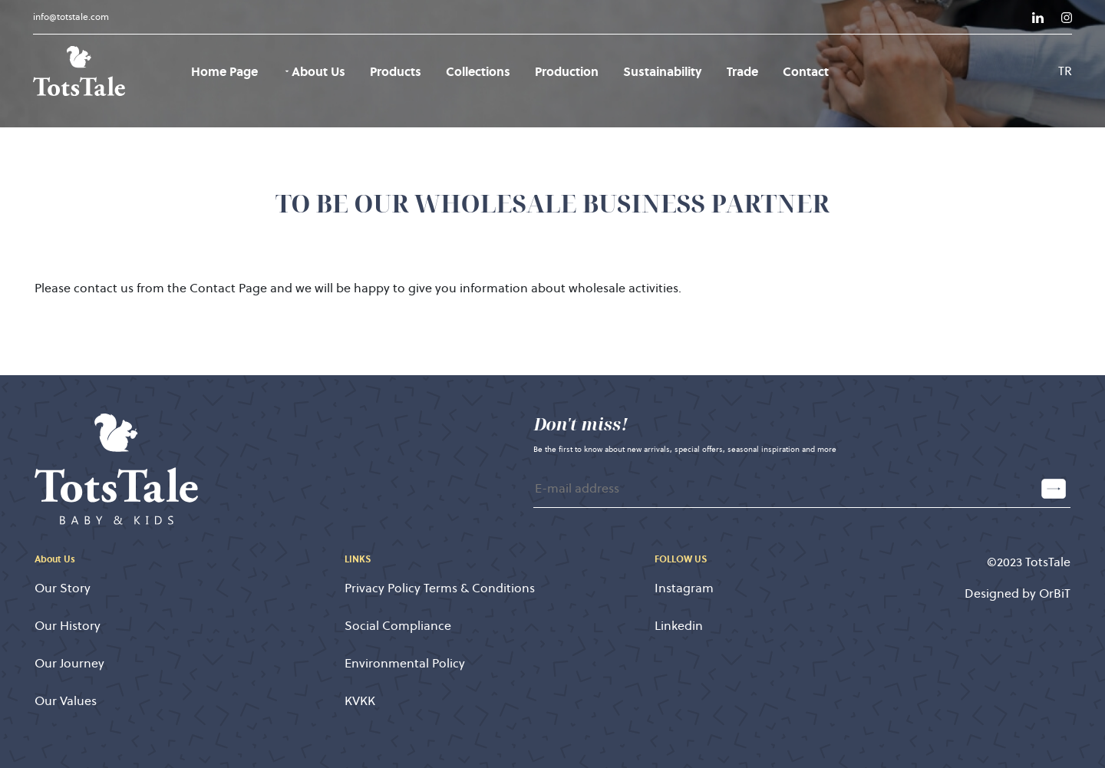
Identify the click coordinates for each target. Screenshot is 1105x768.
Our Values (66, 701)
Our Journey (69, 663)
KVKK (360, 701)
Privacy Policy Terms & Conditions (440, 588)
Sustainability (662, 71)
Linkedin (679, 626)
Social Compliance (398, 626)
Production (567, 71)
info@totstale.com (71, 16)
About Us (313, 71)
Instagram (684, 588)
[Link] (1038, 17)
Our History (68, 626)
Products (395, 71)
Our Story (63, 588)
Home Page (224, 71)
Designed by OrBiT (1017, 593)
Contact (806, 71)
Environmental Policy (405, 663)
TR (1065, 71)
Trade (742, 71)
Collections (478, 71)
